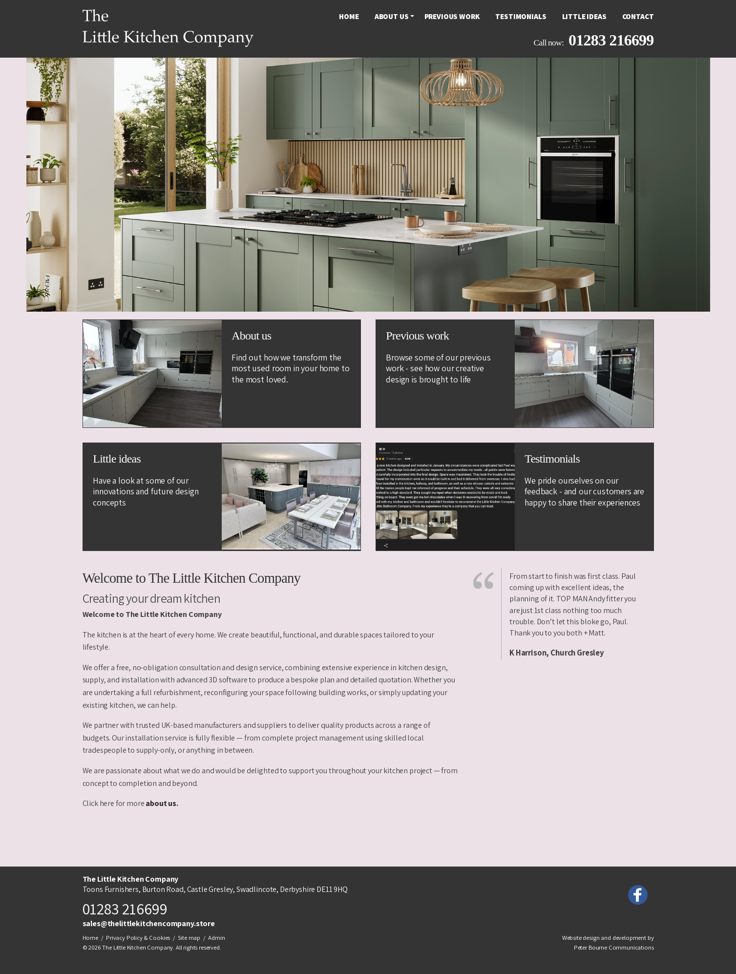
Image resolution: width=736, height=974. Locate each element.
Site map (189, 937)
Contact (638, 16)
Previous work (452, 16)
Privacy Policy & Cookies (138, 937)
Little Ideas (584, 16)
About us (392, 16)
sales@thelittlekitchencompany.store (149, 923)
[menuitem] (348, 16)
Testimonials (520, 16)
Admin (216, 937)
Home (348, 16)
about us (161, 803)
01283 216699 (610, 40)
